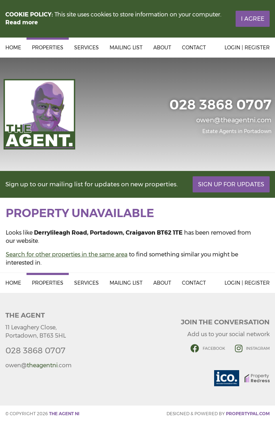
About (162, 47)
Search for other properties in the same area (66, 254)
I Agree (252, 18)
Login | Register (247, 47)
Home (13, 47)
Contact (194, 47)
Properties (47, 47)
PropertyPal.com (248, 413)
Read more (21, 22)
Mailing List (126, 47)
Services (86, 47)
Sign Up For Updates (231, 184)
